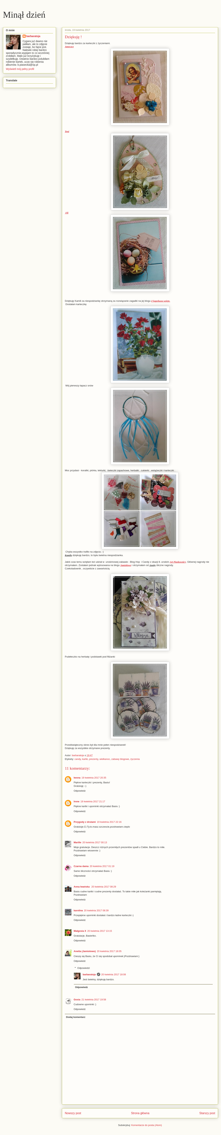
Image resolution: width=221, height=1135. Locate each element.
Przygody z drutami (85, 822)
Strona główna (140, 1113)
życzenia (135, 759)
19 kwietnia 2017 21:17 (92, 801)
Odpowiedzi (83, 968)
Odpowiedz (80, 790)
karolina (78, 910)
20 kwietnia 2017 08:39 (96, 910)
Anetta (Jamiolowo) (85, 951)
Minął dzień (24, 15)
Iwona (77, 777)
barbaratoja (89, 974)
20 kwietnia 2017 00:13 (94, 842)
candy (78, 759)
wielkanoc (104, 759)
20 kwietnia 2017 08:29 (103, 886)
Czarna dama (81, 866)
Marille (77, 842)
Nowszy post (73, 1113)
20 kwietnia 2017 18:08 (113, 974)
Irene (76, 801)
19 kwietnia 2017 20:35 (94, 777)
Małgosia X (80, 931)
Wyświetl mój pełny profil (20, 69)
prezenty (93, 759)
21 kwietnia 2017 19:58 (93, 999)
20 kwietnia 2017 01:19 (102, 866)
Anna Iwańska (82, 886)
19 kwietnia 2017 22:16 (109, 822)
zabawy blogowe (120, 759)
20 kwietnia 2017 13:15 (99, 931)
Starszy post (207, 1113)
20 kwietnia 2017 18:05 (109, 951)
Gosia (77, 999)
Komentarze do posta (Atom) (146, 1125)
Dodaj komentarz (75, 1017)
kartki (85, 759)
